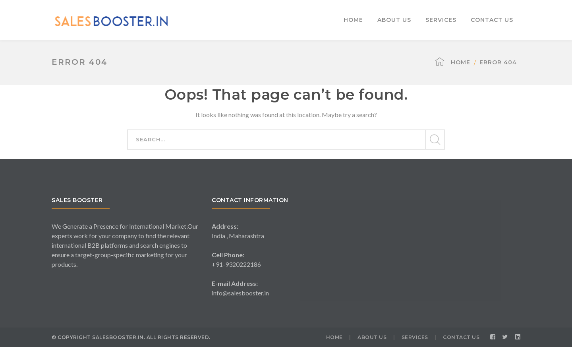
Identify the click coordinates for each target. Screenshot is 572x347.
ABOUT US (372, 337)
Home (460, 62)
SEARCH (434, 139)
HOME (334, 337)
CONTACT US (461, 337)
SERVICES (415, 337)
